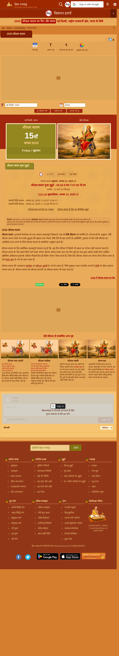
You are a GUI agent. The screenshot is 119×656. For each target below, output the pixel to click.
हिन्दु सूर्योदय (69, 512)
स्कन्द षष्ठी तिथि (44, 533)
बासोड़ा (29, 265)
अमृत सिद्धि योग (17, 512)
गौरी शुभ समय (44, 512)
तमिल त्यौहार (43, 528)
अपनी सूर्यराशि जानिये (73, 523)
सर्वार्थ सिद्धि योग (18, 507)
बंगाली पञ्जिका (70, 533)
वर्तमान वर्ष (58, 111)
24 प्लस (73, 174)
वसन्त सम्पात (16, 476)
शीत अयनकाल (17, 492)
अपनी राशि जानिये (72, 518)
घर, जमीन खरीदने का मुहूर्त (74, 481)
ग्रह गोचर (41, 492)
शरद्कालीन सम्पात (18, 486)
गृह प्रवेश (67, 471)
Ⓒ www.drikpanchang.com (98, 528)
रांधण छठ (42, 194)
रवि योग (14, 539)
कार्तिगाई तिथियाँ (45, 523)
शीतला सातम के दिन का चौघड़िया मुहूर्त (73, 209)
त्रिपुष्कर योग (16, 523)
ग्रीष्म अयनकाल (17, 481)
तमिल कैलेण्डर (43, 518)
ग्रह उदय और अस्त (44, 481)
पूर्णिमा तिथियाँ (43, 465)
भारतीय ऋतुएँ (70, 507)
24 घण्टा (61, 174)
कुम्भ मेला (68, 539)
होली (97, 265)
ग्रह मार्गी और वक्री (44, 486)
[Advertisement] (59, 78)
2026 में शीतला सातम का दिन (103, 278)
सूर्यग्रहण (14, 465)
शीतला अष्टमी (41, 265)
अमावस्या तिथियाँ (44, 471)
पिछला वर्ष (42, 111)
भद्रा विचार (96, 476)
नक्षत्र (94, 486)
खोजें (76, 447)
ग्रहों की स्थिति (43, 476)
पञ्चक (94, 465)
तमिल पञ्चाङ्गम (44, 507)
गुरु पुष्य (14, 533)
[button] (87, 4)
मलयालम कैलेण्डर (71, 528)
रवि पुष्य (14, 528)
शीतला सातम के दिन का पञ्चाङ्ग (41, 209)
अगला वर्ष (74, 111)
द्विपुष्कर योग (16, 518)
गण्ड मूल (95, 471)
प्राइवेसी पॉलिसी (98, 531)
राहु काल (95, 481)
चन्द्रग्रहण (14, 471)
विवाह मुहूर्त (68, 465)
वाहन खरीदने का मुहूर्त (73, 476)
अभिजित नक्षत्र (98, 492)
